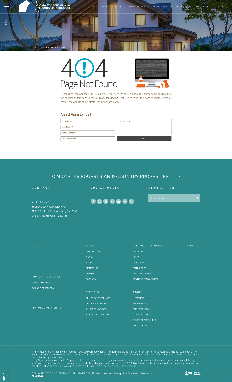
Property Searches (112, 7)
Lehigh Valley (93, 252)
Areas (156, 7)
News (136, 257)
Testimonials (139, 304)
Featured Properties (138, 7)
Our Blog (138, 252)
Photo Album (140, 325)
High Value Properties (97, 314)
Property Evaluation (97, 304)
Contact (218, 7)
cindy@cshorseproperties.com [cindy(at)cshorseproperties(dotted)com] (51, 206)
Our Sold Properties (43, 288)
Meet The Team (140, 298)
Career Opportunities (144, 320)
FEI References (141, 309)
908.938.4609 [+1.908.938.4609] (42, 202)
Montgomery (93, 268)
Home (95, 7)
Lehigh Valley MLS (41, 283)
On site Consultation (97, 309)
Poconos (91, 279)
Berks (89, 263)
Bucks (89, 257)
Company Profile (142, 314)
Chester (90, 274)
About (206, 7)
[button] (4, 378)
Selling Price (139, 268)
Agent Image (38, 376)
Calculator (139, 263)
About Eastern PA (142, 274)
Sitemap (118, 373)
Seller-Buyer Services (98, 298)
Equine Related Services (145, 279)
